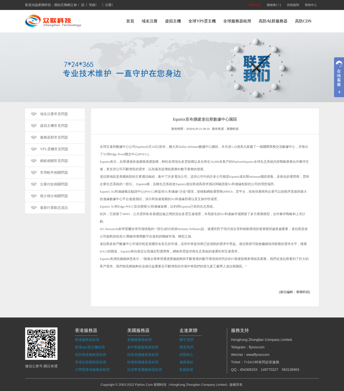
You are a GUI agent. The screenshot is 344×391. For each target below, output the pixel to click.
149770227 (269, 370)
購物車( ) (274, 5)
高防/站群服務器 (273, 21)
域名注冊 (150, 21)
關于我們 (186, 340)
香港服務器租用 (87, 340)
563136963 (290, 370)
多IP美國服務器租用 (142, 347)
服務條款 (186, 362)
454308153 (248, 370)
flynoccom (257, 347)
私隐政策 (186, 370)
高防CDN (303, 21)
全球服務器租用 (237, 21)
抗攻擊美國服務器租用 (144, 370)
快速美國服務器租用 (143, 355)
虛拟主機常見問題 (54, 126)
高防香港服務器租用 (90, 355)
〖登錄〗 (92, 5)
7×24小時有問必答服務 (262, 362)
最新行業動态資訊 (54, 208)
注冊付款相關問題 (54, 184)
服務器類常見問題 (54, 137)
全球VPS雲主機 (202, 21)
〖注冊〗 (108, 5)
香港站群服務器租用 (90, 362)
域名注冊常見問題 (54, 114)
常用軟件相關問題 (54, 172)
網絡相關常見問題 (54, 161)
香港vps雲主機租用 (90, 347)
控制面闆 (293, 5)
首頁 (130, 21)
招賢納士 (186, 355)
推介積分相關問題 (54, 196)
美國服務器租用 (139, 340)
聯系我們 (186, 347)
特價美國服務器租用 (143, 362)
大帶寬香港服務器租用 (92, 370)
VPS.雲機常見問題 (54, 149)
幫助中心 (311, 5)
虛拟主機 (173, 21)
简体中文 (255, 5)
